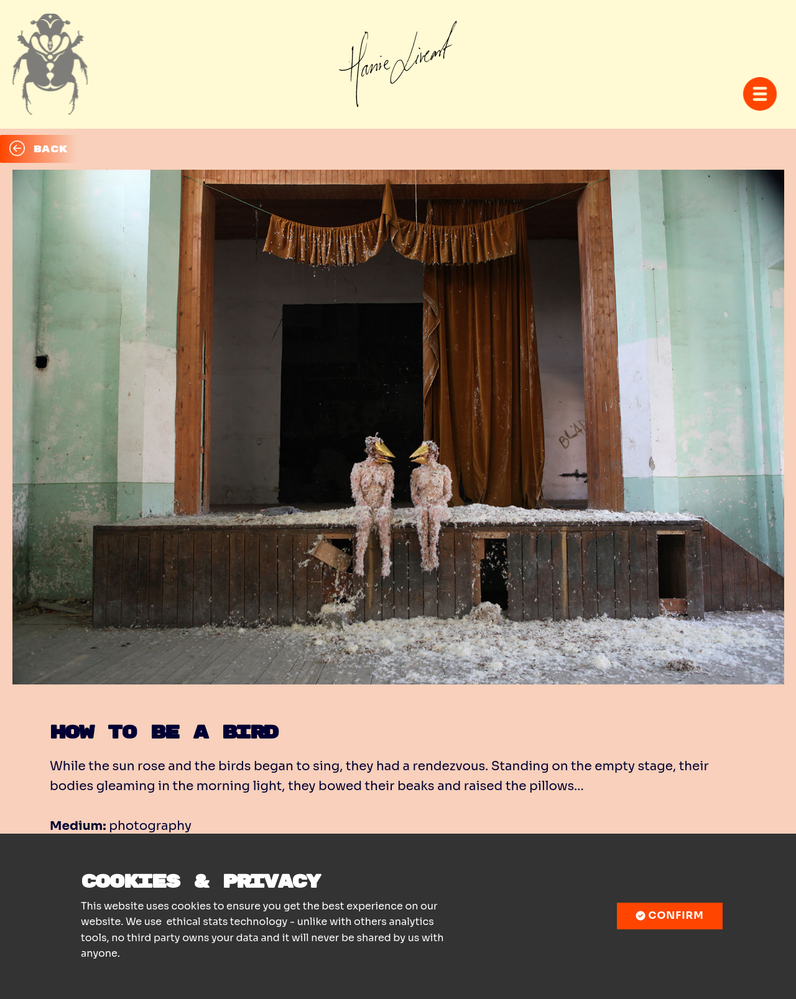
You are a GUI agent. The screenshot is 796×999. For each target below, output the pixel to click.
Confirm (670, 916)
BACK (38, 149)
